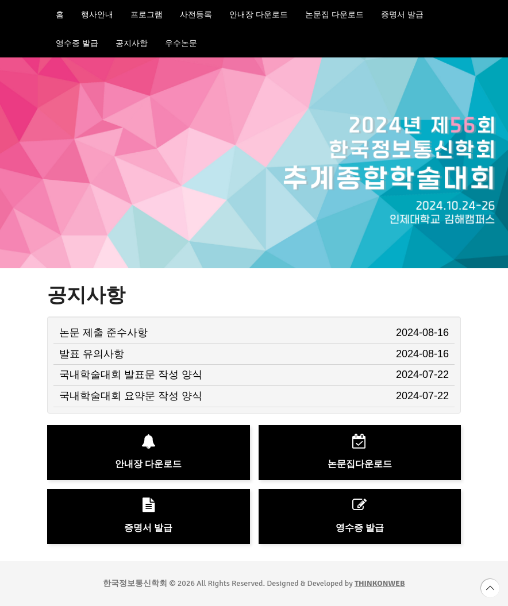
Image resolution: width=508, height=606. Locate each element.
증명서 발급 (402, 14)
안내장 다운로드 (258, 14)
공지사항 (132, 43)
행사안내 (97, 14)
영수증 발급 (77, 43)
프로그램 (146, 14)
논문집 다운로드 (334, 14)
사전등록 (196, 14)
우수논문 (181, 43)
